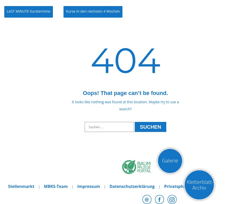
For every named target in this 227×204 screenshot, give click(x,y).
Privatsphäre (177, 186)
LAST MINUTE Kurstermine (28, 11)
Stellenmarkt (21, 186)
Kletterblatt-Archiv (200, 185)
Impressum (88, 186)
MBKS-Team (56, 186)
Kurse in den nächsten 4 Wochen (93, 11)
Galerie (170, 160)
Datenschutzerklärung (132, 186)
